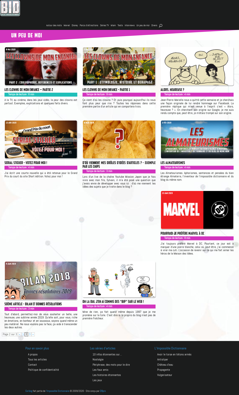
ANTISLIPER (162, 359)
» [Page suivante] (33, 334)
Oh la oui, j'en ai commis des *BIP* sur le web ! (113, 301)
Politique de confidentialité (43, 369)
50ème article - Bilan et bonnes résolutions (33, 304)
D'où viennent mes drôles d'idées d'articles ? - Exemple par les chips (119, 165)
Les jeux (97, 380)
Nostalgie (98, 359)
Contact (32, 364)
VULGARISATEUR (164, 375)
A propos (33, 354)
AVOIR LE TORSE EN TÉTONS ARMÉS (174, 354)
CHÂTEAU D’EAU (165, 364)
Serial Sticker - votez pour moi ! (25, 163)
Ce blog (28, 390)
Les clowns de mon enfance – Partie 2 (28, 89)
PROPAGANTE (163, 369)
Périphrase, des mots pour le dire (111, 364)
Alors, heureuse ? (172, 89)
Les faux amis (100, 369)
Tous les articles (37, 359)
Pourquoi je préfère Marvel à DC (182, 233)
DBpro (103, 390)
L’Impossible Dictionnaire (170, 348)
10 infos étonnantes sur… (107, 354)
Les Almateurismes (173, 163)
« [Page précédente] (19, 334)
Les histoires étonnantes (107, 375)
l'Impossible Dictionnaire (57, 390)
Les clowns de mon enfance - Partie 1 (106, 89)
